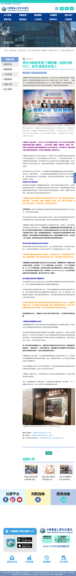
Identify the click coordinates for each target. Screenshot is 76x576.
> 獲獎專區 (7, 79)
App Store (24, 545)
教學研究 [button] (53, 19)
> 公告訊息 (7, 74)
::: (1, 1)
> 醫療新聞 (7, 69)
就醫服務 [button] (22, 15)
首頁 (5, 50)
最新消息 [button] (7, 19)
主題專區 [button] (68, 19)
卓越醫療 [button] (53, 15)
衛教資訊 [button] (22, 19)
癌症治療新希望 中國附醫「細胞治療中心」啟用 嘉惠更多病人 (51, 50)
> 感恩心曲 (7, 84)
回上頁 (49, 453)
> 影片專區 (7, 89)
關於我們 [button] (68, 15)
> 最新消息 (7, 64)
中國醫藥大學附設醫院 (56, 530)
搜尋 (56, 8)
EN (72, 8)
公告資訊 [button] (38, 19)
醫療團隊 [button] (38, 15)
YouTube (19, 499)
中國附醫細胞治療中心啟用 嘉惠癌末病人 (51, 438)
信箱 (63, 499)
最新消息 (22, 50)
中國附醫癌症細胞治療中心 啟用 (41, 432)
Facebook (6, 499)
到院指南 (38, 499)
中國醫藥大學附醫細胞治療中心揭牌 (41, 435)
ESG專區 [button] (7, 15)
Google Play (24, 539)
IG (12, 499)
